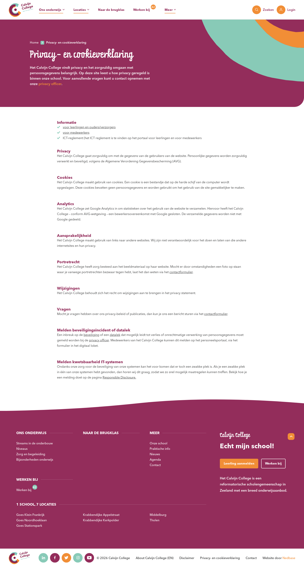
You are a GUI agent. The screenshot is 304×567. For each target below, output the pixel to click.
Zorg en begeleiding (30, 454)
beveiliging (91, 335)
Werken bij (141, 10)
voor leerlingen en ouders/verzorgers (89, 127)
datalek (115, 335)
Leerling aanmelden (239, 463)
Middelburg (158, 515)
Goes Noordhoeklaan (31, 520)
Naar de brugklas (111, 10)
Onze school (158, 443)
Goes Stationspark (29, 525)
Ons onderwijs (50, 10)
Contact (155, 465)
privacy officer (50, 84)
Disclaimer (186, 558)
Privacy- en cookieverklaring (220, 558)
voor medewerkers (76, 132)
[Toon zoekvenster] (263, 9)
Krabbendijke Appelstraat (101, 515)
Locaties (79, 10)
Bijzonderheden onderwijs (34, 459)
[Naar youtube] (90, 558)
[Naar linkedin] (43, 558)
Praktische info (160, 449)
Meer (169, 10)
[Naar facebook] (55, 558)
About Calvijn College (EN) (155, 558)
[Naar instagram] (78, 558)
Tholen (154, 520)
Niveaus (22, 449)
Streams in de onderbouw (34, 443)
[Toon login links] (286, 9)
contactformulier (181, 272)
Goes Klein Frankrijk (30, 515)
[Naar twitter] (67, 558)
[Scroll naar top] (291, 436)
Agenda (155, 459)
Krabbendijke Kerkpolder (101, 520)
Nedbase (288, 558)
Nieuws (155, 454)
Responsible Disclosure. (119, 377)
